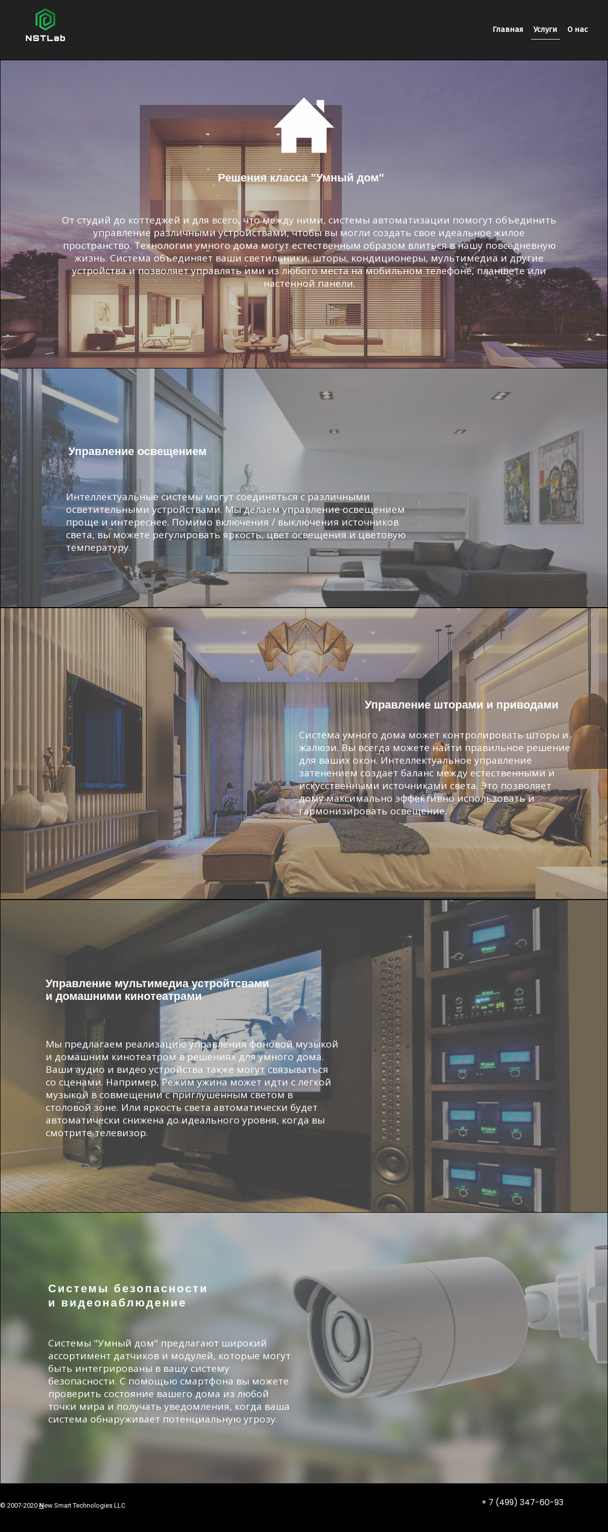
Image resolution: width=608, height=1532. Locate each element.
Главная (507, 29)
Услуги (545, 29)
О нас (577, 29)
